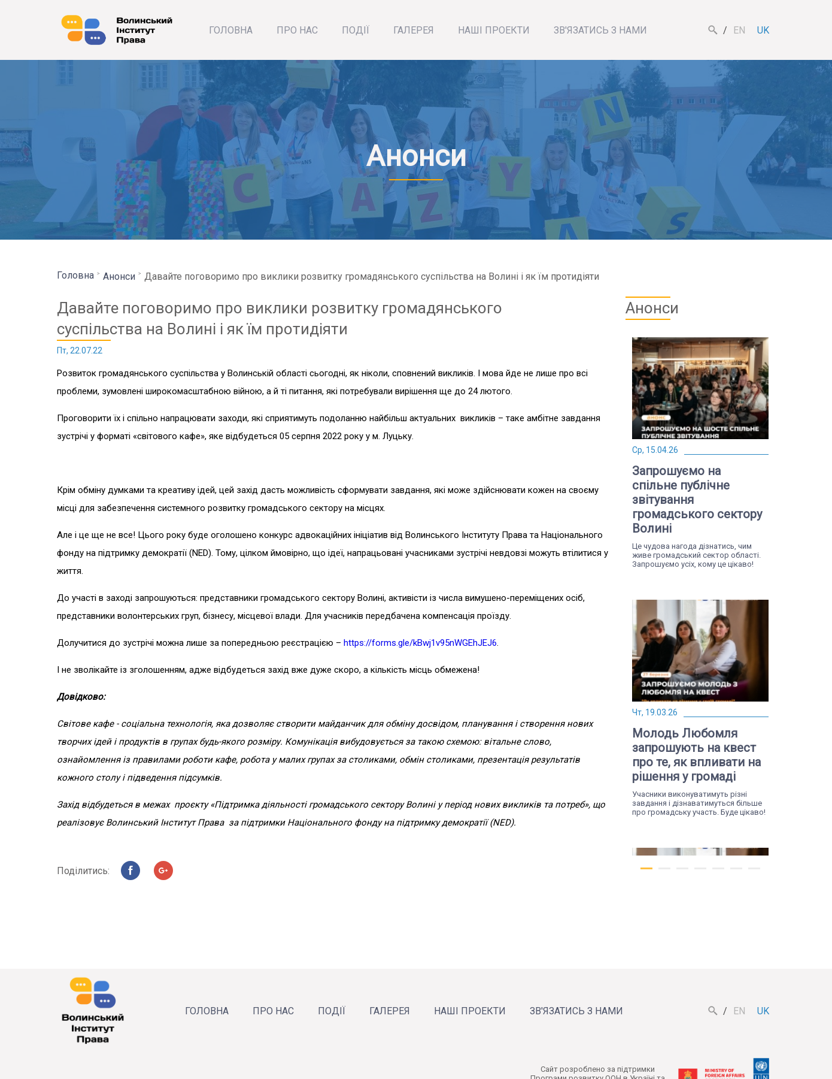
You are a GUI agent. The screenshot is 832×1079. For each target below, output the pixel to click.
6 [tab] (736, 873)
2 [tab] (664, 873)
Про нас (297, 30)
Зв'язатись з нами (600, 30)
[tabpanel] (700, 453)
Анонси (119, 276)
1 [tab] (646, 873)
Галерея (413, 30)
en (739, 30)
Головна (231, 30)
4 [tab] (700, 873)
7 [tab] (754, 873)
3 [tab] (682, 873)
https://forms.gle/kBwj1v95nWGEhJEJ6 (420, 642)
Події (355, 30)
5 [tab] (718, 873)
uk (763, 30)
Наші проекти (494, 30)
